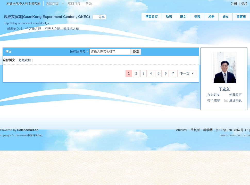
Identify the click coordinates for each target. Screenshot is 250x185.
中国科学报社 (35, 135)
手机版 (195, 130)
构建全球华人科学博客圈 (23, 3)
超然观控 (25, 60)
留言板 (241, 16)
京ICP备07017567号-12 (231, 130)
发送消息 (235, 100)
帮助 (89, 3)
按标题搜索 (77, 51)
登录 (244, 3)
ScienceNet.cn (27, 130)
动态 (169, 16)
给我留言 (235, 95)
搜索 (136, 52)
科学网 (208, 130)
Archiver (181, 130)
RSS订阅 (74, 3)
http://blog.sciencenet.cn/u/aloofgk (26, 23)
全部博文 (9, 60)
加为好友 (213, 95)
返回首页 (52, 3)
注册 (234, 3)
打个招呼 (213, 100)
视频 (197, 16)
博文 (183, 16)
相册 (211, 16)
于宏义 (224, 89)
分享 (101, 17)
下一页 (184, 73)
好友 (225, 16)
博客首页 (151, 16)
